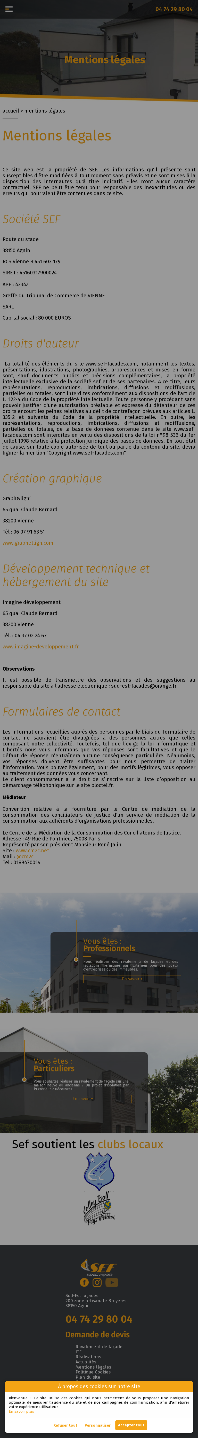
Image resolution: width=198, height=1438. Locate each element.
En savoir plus (21, 1411)
